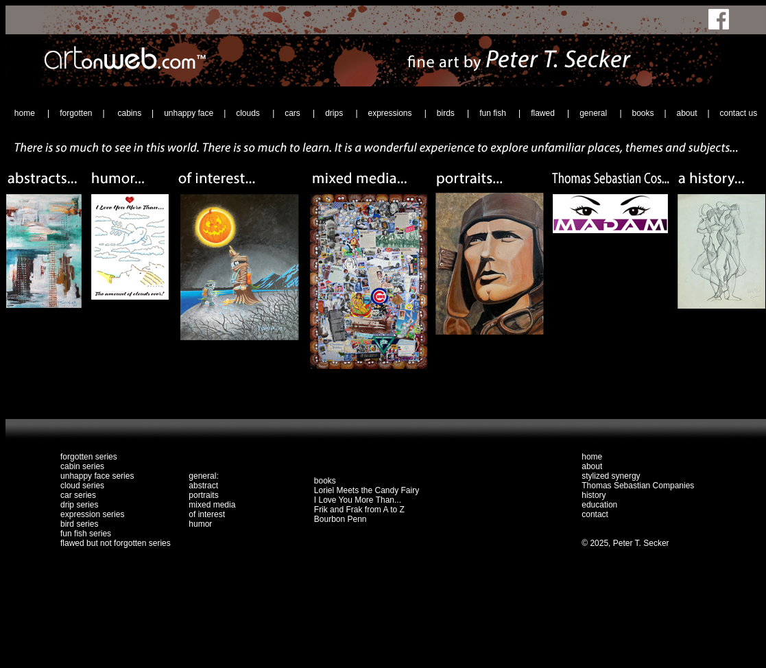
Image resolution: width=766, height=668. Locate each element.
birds (447, 113)
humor (200, 524)
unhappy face (188, 113)
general (594, 113)
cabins (129, 113)
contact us (738, 113)
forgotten (76, 113)
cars (293, 113)
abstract (203, 485)
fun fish (493, 113)
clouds (249, 113)
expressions (391, 113)
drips (335, 113)
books (643, 113)
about (686, 113)
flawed (544, 113)
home (25, 113)
